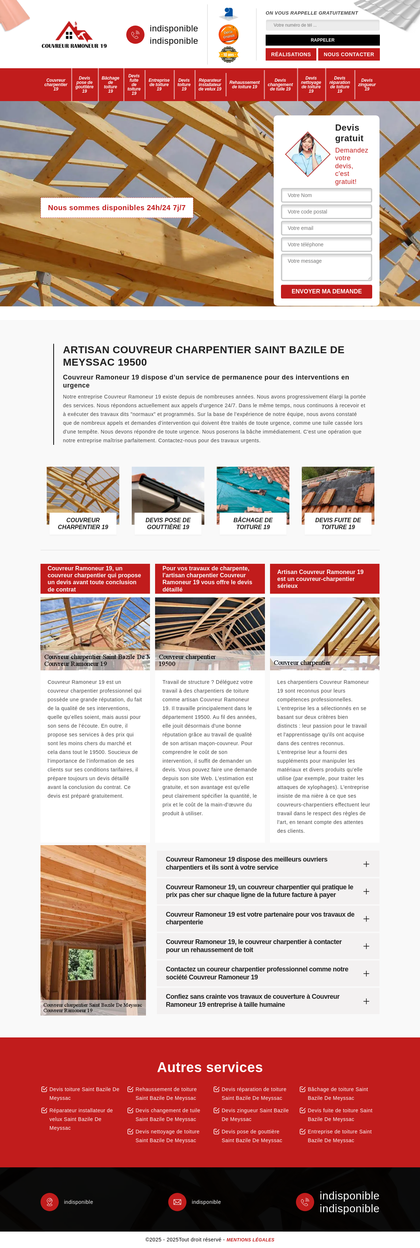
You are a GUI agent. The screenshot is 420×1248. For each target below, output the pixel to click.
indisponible (174, 28)
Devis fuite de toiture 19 (133, 84)
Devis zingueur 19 (366, 85)
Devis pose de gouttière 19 (85, 85)
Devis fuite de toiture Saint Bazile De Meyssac (340, 1115)
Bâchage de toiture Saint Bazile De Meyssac (338, 1093)
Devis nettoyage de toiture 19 (311, 85)
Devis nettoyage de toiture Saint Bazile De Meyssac (168, 1136)
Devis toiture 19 (183, 85)
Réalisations (291, 54)
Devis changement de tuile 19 (280, 85)
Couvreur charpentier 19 (55, 85)
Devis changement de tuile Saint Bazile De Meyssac (168, 1115)
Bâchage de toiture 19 (110, 85)
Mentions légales (250, 1240)
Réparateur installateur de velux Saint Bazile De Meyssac (81, 1119)
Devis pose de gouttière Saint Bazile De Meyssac (252, 1136)
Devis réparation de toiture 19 (340, 85)
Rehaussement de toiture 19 (245, 84)
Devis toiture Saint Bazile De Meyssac (85, 1093)
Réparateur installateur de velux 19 (210, 85)
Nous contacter (349, 54)
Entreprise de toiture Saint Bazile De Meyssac (340, 1136)
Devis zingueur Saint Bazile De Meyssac (255, 1115)
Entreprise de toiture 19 (159, 85)
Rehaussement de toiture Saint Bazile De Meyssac (166, 1093)
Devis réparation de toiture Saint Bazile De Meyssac (254, 1093)
